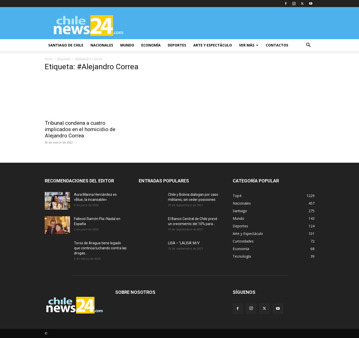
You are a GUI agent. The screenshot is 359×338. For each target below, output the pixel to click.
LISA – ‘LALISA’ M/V (184, 243)
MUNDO (127, 45)
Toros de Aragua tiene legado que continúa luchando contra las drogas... (100, 248)
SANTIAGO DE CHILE (65, 45)
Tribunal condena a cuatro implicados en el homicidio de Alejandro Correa (80, 129)
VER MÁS (248, 45)
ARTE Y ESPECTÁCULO (212, 45)
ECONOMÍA (151, 45)
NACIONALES (101, 45)
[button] (308, 45)
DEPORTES (177, 45)
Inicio (48, 59)
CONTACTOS (277, 45)
